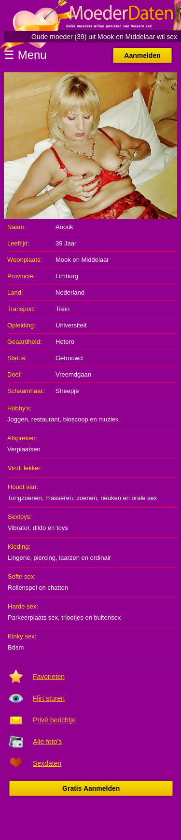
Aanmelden (142, 55)
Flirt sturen (49, 698)
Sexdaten (47, 763)
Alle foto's (47, 741)
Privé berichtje (54, 720)
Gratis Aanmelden (91, 788)
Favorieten (49, 676)
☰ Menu (25, 54)
